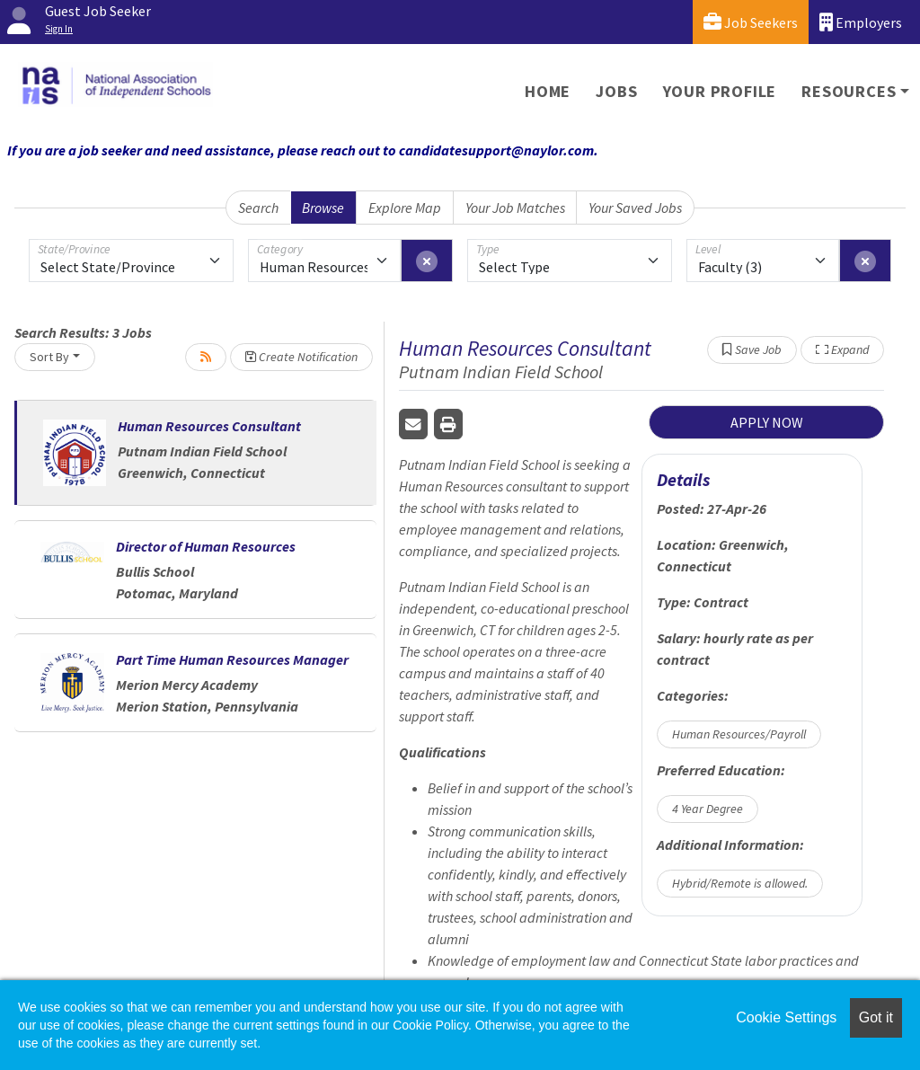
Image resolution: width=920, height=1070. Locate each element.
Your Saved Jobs (635, 208)
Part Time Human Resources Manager (232, 659)
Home (548, 91)
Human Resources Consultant (209, 426)
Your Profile (720, 91)
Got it (876, 1017)
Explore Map (404, 208)
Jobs (616, 91)
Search (258, 208)
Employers (860, 22)
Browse (323, 208)
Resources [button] (848, 91)
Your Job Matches (515, 208)
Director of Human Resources (206, 546)
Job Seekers (750, 22)
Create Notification (301, 357)
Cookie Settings (786, 1017)
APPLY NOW (766, 422)
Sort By (49, 357)
